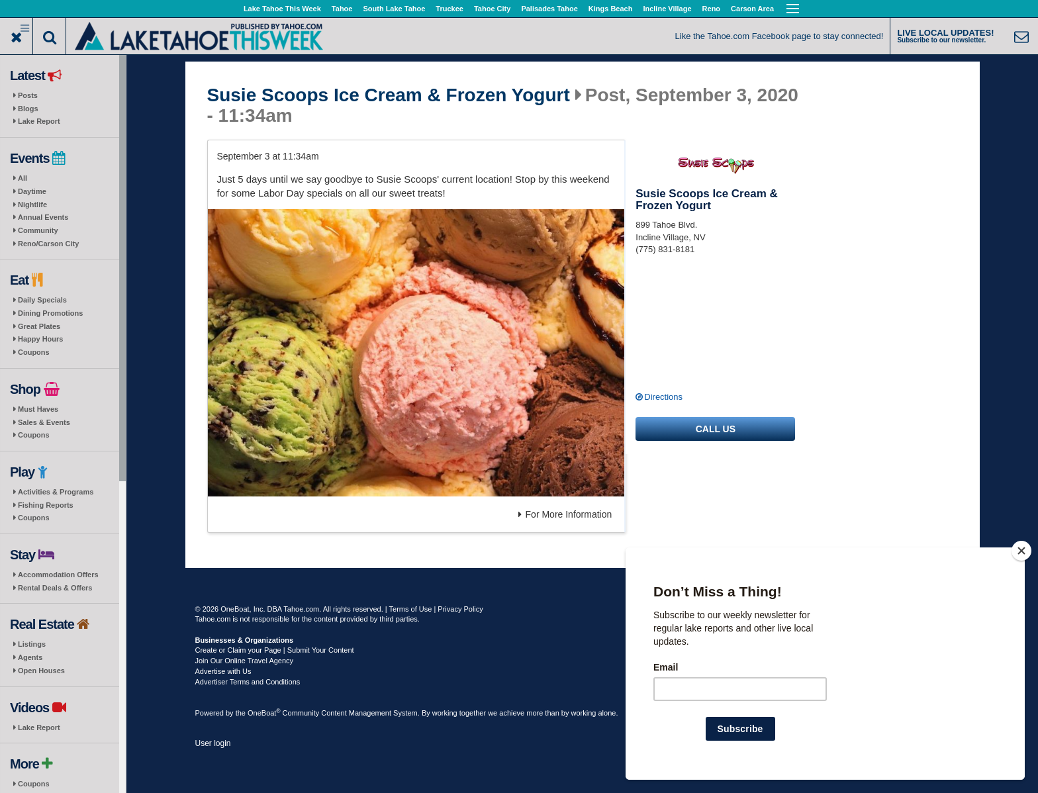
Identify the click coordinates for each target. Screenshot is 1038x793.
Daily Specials (42, 300)
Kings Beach (611, 9)
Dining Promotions (50, 313)
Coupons (34, 352)
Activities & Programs (55, 492)
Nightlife (32, 205)
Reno (711, 9)
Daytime (32, 191)
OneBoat (264, 713)
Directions (663, 397)
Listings (32, 644)
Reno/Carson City (48, 244)
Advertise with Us (223, 671)
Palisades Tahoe (549, 9)
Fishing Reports (45, 505)
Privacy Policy (460, 609)
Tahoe (342, 9)
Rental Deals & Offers (55, 588)
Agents (30, 657)
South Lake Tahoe (394, 9)
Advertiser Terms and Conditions (248, 682)
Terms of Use (410, 609)
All (22, 178)
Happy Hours (40, 339)
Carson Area (752, 9)
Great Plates (39, 326)
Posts (28, 95)
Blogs (28, 109)
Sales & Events (44, 422)
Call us (715, 429)
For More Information (565, 514)
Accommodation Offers (58, 575)
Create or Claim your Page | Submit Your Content (274, 650)
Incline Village (667, 9)
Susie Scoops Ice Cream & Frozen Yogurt (388, 95)
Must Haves (38, 409)
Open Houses (41, 671)
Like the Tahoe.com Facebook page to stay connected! (779, 36)
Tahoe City (492, 9)
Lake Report (39, 121)
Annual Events (43, 217)
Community (38, 230)
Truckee (449, 9)
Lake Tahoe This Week (282, 9)
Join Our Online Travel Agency (244, 661)
